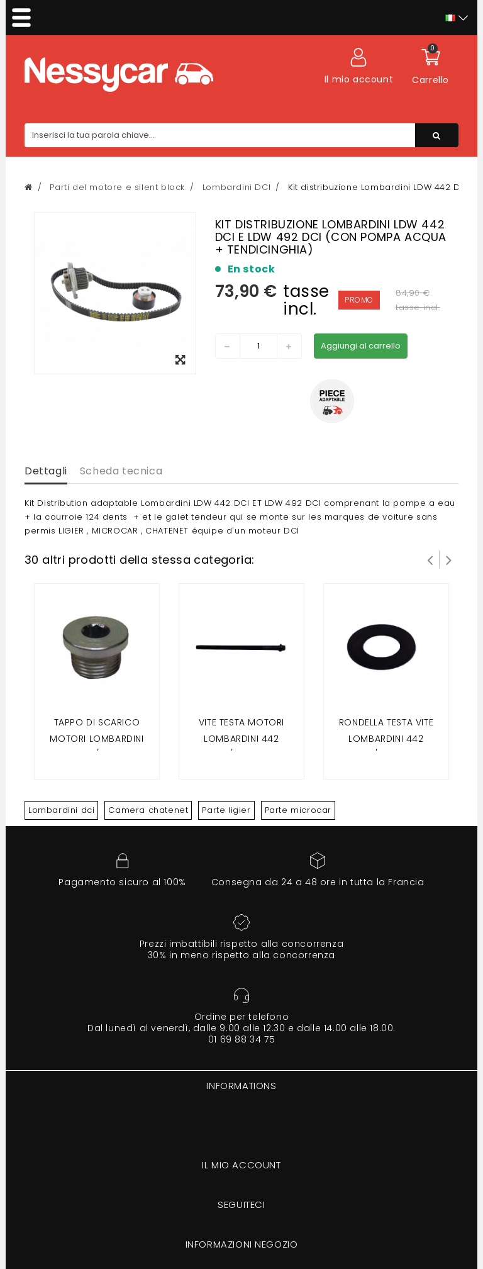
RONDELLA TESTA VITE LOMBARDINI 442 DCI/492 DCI (386, 738)
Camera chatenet (148, 810)
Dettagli (46, 471)
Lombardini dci (61, 810)
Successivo (449, 559)
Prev (430, 559)
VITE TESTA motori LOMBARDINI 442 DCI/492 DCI (241, 738)
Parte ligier (226, 810)
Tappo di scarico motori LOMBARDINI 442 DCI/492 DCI (96, 738)
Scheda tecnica (121, 471)
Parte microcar (298, 810)
